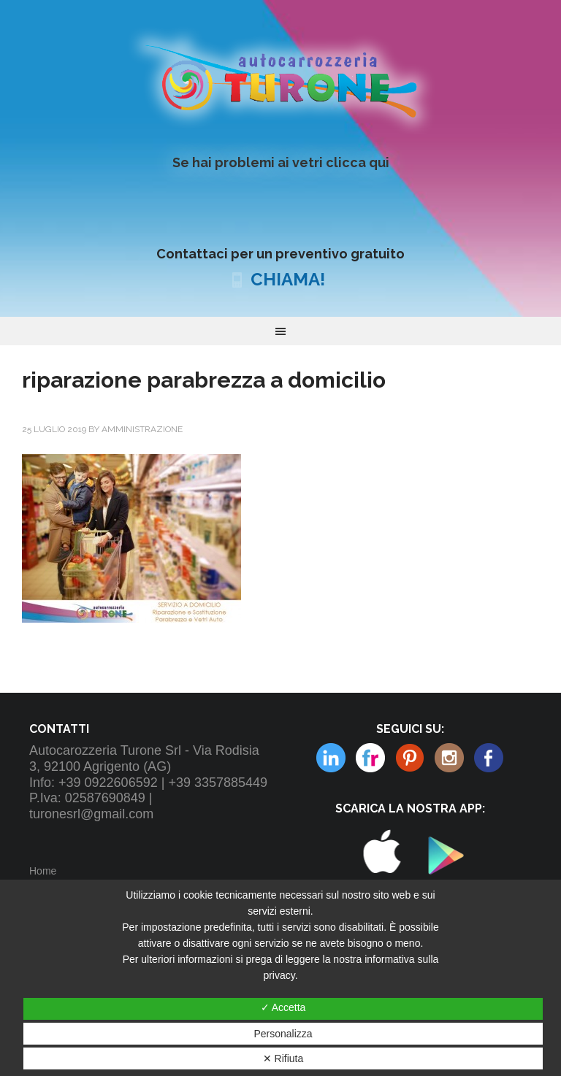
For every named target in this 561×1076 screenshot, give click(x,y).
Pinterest (370, 757)
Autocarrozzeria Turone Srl (280, 79)
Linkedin (449, 757)
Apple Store (381, 890)
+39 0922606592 (108, 782)
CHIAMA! (288, 279)
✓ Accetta (283, 1007)
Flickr (331, 757)
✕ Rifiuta (283, 1058)
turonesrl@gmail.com (91, 814)
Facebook (488, 757)
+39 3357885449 (217, 782)
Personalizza (282, 1034)
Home (42, 871)
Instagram (409, 757)
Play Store (441, 890)
